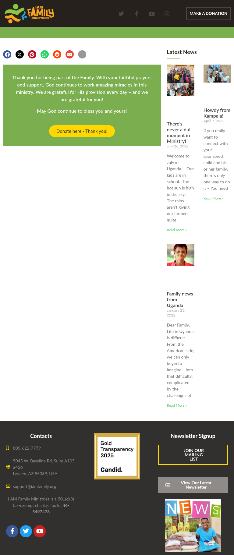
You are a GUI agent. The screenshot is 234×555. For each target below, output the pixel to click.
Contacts (41, 436)
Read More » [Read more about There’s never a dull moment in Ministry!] (177, 230)
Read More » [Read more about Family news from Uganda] (177, 405)
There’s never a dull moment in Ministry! (179, 132)
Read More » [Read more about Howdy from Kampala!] (214, 198)
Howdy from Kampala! (217, 112)
